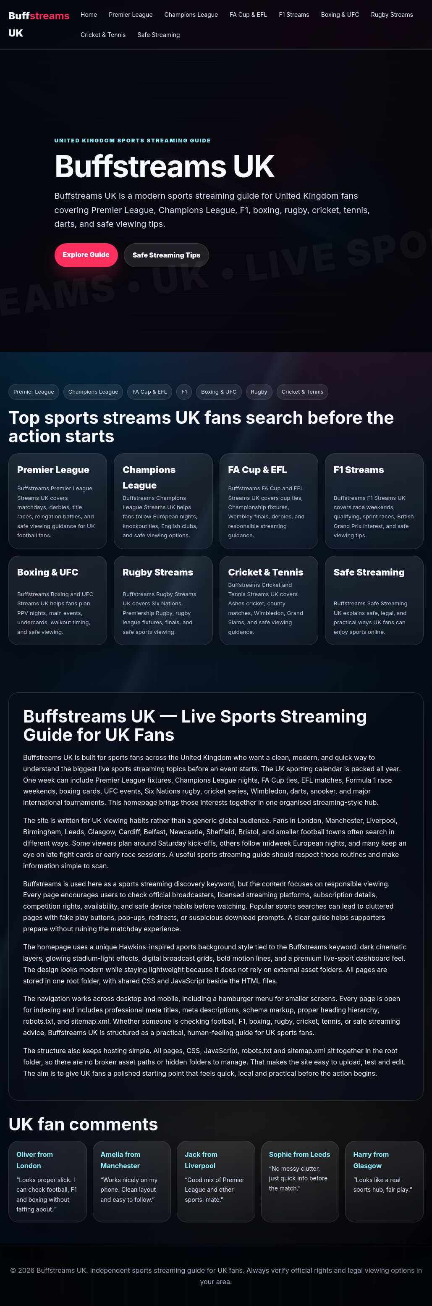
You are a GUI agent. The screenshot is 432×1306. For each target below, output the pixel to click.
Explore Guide (86, 254)
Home (89, 14)
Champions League (191, 14)
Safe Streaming (159, 34)
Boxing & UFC (340, 14)
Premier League (130, 14)
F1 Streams (294, 14)
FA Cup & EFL (248, 14)
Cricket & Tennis (103, 34)
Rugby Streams (392, 14)
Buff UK (39, 24)
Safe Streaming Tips (167, 255)
